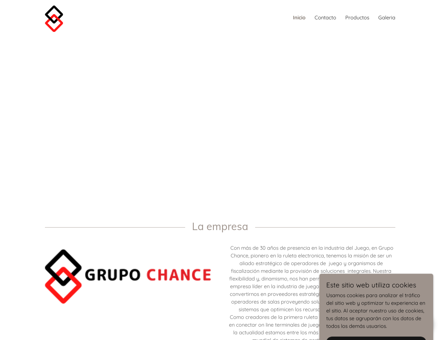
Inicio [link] (299, 17)
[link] (54, 17)
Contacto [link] (325, 17)
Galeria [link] (386, 17)
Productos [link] (357, 17)
